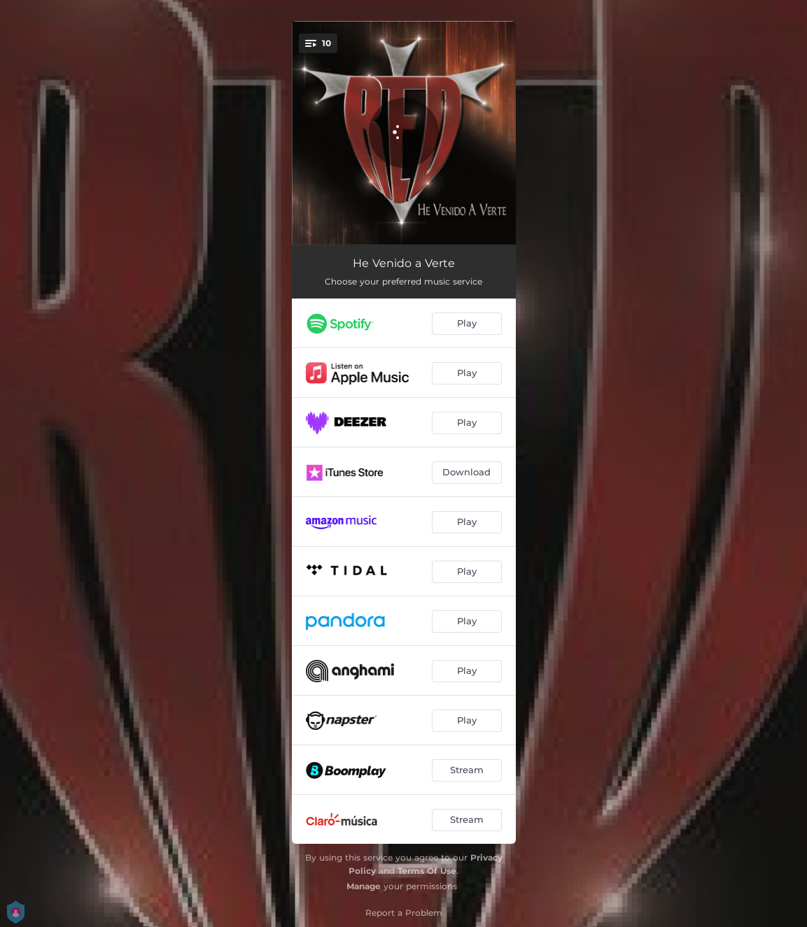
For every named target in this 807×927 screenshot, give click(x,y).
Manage (363, 886)
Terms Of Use (427, 870)
